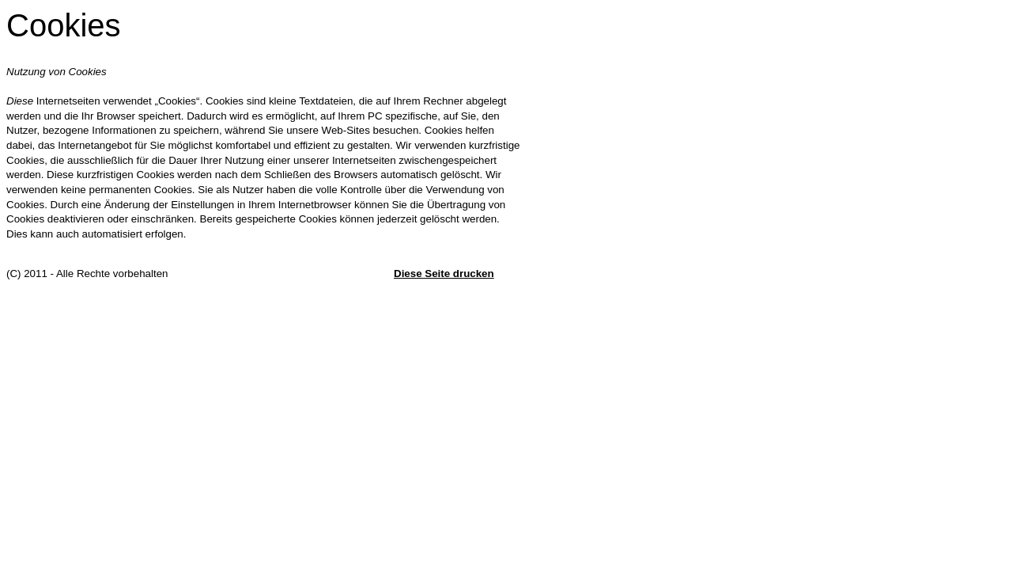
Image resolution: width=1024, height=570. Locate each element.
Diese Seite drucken (444, 273)
